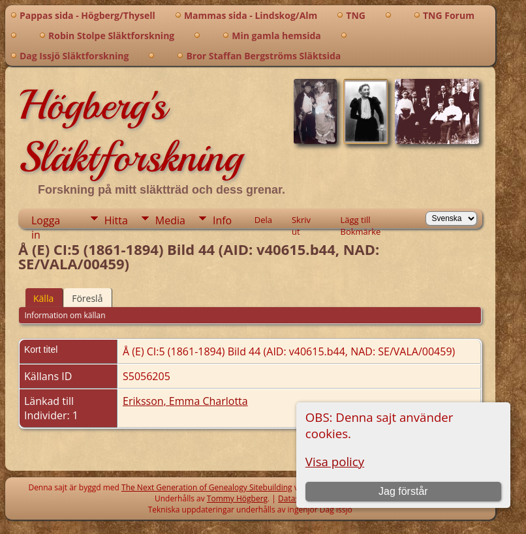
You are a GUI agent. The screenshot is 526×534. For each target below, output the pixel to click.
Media (170, 220)
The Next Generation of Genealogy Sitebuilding (206, 487)
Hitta (116, 220)
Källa (43, 298)
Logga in (45, 220)
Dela (263, 220)
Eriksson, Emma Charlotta (185, 401)
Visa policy (334, 461)
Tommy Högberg (237, 498)
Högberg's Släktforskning (130, 131)
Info (222, 220)
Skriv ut (301, 221)
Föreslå (87, 298)
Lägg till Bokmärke (361, 221)
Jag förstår (403, 491)
